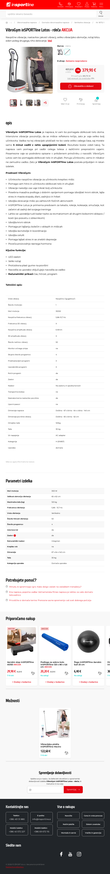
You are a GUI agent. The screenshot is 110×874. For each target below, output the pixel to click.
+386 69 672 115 (41, 830)
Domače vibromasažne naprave (55, 22)
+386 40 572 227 (17, 830)
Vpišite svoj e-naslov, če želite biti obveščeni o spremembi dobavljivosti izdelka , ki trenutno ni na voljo (55, 781)
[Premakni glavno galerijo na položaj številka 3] (37, 103)
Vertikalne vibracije (82, 22)
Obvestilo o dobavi (80, 86)
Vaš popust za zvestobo (79, 78)
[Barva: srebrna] (60, 52)
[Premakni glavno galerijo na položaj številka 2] (29, 103)
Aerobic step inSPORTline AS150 (20, 663)
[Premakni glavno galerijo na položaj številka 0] (13, 103)
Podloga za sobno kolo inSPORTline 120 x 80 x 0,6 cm (54, 664)
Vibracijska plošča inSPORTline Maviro (51, 745)
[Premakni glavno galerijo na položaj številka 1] (21, 103)
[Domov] (7, 22)
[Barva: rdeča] (67, 52)
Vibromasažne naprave (27, 22)
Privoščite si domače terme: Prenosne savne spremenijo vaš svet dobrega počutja (50, 600)
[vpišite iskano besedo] (51, 14)
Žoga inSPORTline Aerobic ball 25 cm (87, 663)
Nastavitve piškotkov (15, 867)
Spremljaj (73, 789)
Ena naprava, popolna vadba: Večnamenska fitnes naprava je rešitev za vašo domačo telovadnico (51, 593)
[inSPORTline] (20, 4)
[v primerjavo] (33, 673)
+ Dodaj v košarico (21, 682)
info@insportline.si (41, 817)
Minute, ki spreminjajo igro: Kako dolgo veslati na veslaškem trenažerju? (45, 586)
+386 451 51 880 (17, 817)
